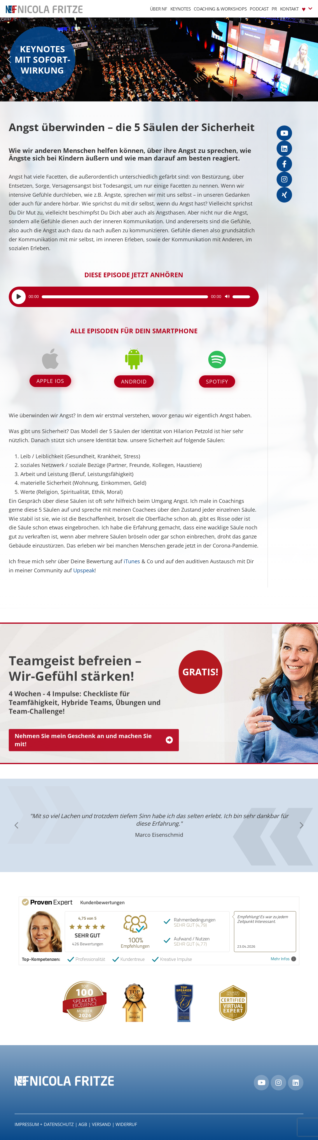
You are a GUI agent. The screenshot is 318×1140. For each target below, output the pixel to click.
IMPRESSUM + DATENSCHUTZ (44, 1124)
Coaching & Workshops (220, 9)
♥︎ (307, 9)
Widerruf (126, 1124)
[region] (159, 60)
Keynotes (180, 9)
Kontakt (289, 9)
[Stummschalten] (227, 296)
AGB (82, 1124)
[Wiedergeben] (19, 297)
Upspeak (84, 570)
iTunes (132, 561)
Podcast (259, 9)
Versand (101, 1124)
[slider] (125, 296)
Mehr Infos (283, 958)
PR (274, 9)
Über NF (158, 9)
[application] (131, 297)
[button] (9, 59)
